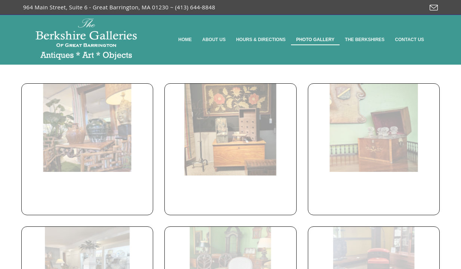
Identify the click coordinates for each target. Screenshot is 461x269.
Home (185, 39)
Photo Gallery (315, 39)
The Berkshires (364, 39)
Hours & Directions (261, 39)
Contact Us (409, 39)
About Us (214, 39)
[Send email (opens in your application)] (432, 8)
